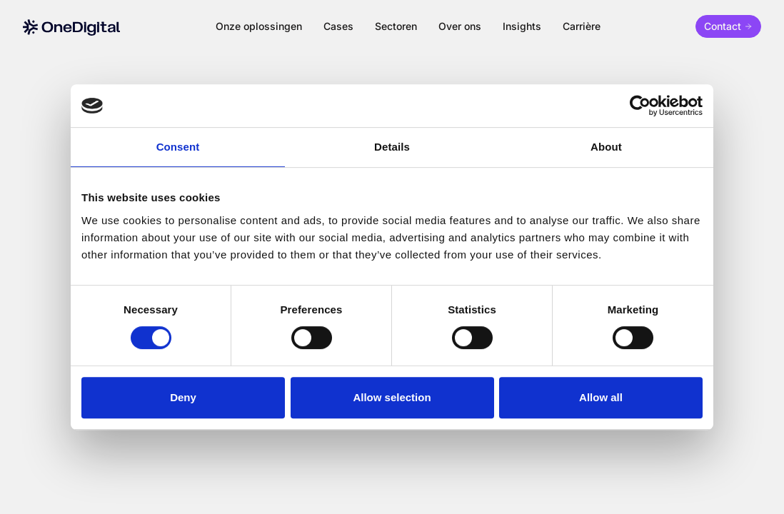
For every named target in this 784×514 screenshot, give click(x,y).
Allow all (601, 397)
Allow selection (392, 397)
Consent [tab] (178, 147)
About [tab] (606, 147)
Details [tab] (392, 147)
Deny (183, 397)
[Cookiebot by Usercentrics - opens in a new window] (640, 105)
